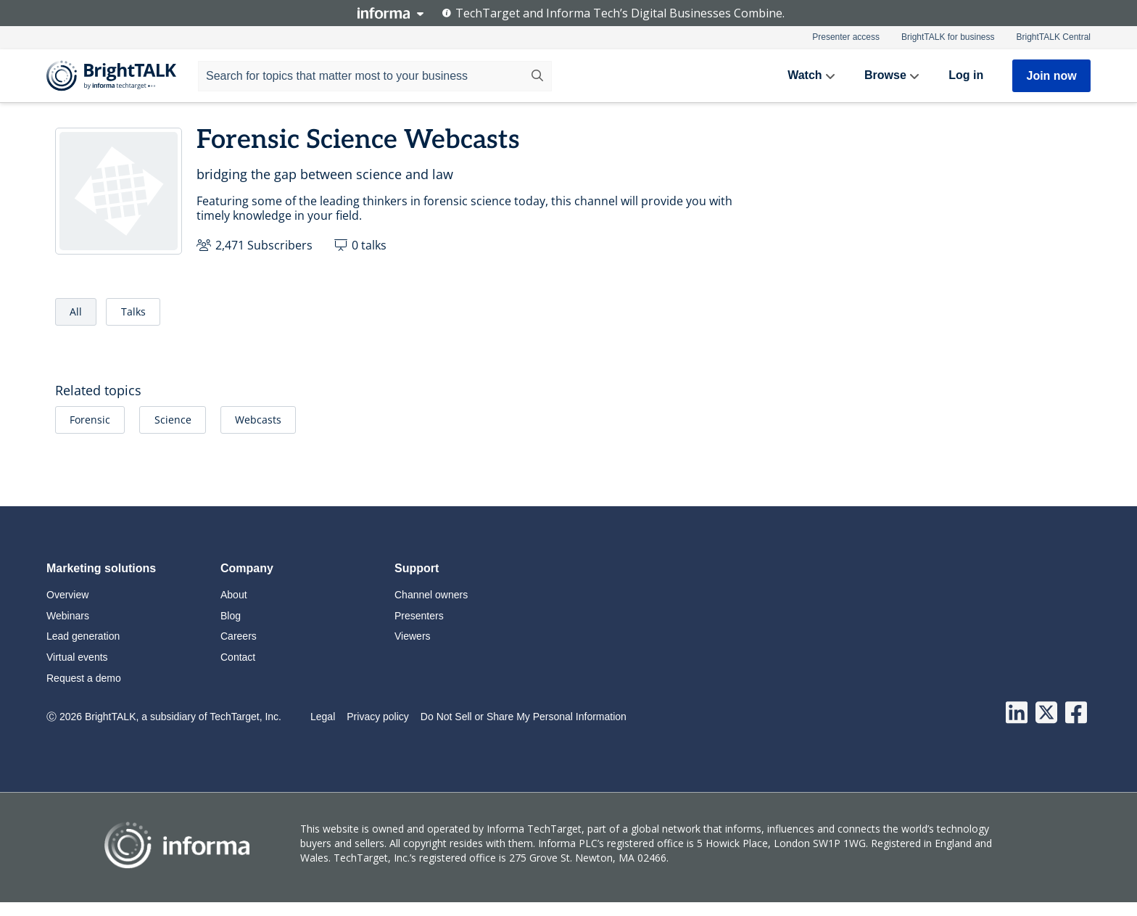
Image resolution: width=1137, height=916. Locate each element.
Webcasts (258, 419)
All (76, 311)
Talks (133, 311)
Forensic (90, 419)
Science (172, 419)
